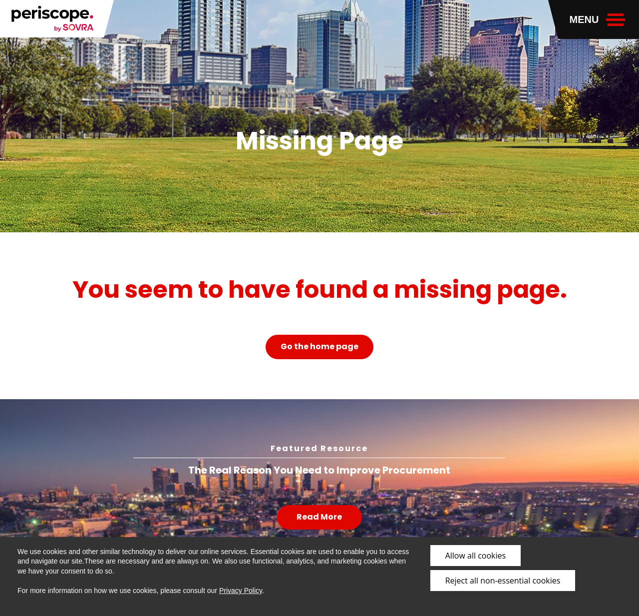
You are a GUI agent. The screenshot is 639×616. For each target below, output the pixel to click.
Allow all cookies (475, 555)
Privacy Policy (240, 591)
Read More (319, 517)
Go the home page (319, 346)
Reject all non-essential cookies (503, 580)
